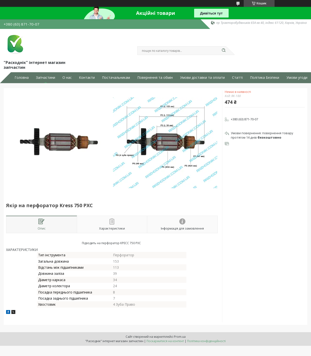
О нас (67, 77)
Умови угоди (296, 77)
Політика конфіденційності (206, 341)
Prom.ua (180, 337)
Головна (22, 77)
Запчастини (45, 77)
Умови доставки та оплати (202, 77)
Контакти (87, 77)
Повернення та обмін (155, 77)
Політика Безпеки (264, 77)
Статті (237, 77)
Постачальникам (116, 77)
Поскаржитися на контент (165, 341)
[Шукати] (223, 50)
